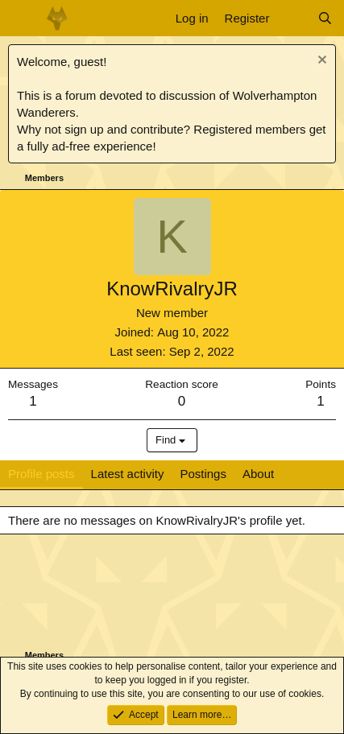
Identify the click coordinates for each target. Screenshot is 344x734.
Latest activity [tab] (127, 473)
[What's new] (293, 18)
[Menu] (22, 18)
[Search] (325, 18)
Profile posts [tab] (41, 473)
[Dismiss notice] (320, 61)
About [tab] (258, 473)
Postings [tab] (203, 473)
